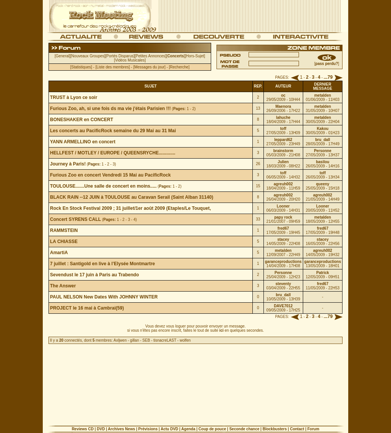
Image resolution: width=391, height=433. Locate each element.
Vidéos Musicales (130, 60)
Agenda (188, 429)
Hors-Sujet (195, 56)
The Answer (63, 286)
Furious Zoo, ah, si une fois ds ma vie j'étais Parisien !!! (110, 108)
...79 (328, 77)
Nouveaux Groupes (87, 56)
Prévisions (148, 429)
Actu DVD (169, 429)
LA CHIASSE (64, 241)
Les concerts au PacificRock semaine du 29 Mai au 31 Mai (113, 130)
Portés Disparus (120, 56)
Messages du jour (149, 67)
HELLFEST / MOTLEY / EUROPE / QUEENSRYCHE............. (112, 153)
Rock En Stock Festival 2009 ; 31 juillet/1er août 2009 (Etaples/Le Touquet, (130, 208)
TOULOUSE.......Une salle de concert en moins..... (103, 186)
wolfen (185, 340)
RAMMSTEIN (64, 230)
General (62, 56)
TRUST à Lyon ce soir (73, 97)
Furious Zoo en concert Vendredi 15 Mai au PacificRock (110, 175)
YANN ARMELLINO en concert (82, 141)
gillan (134, 340)
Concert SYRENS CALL (75, 219)
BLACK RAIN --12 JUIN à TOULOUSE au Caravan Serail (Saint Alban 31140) (131, 197)
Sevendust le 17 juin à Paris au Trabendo (94, 274)
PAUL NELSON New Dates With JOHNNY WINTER (104, 297)
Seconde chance (244, 429)
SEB (146, 340)
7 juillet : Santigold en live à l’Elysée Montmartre (102, 263)
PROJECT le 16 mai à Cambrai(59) (87, 308)
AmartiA (59, 252)
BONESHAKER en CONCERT (81, 119)
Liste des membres (113, 67)
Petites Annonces (150, 56)
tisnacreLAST (164, 340)
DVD (101, 429)
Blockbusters (275, 429)
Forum (313, 429)
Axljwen (119, 340)
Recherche (179, 67)
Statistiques (81, 67)
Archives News (121, 429)
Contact (297, 429)
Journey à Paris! (68, 164)
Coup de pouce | (214, 429)
